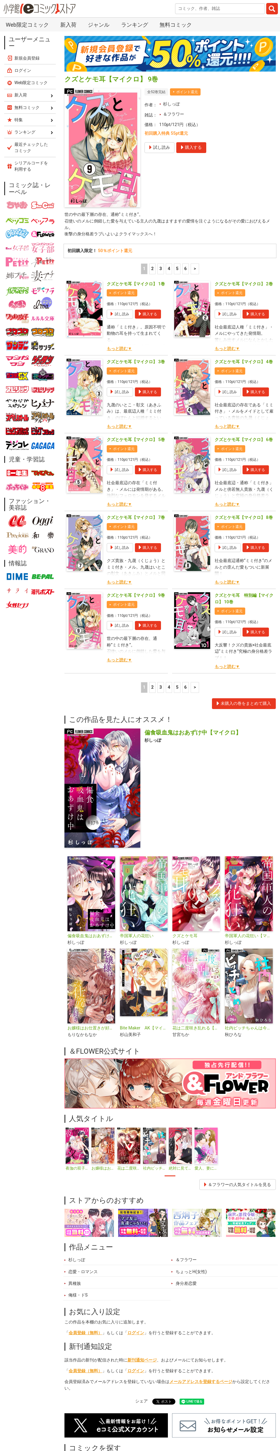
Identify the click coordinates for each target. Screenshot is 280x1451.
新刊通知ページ (142, 1360)
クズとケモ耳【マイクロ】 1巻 (136, 284)
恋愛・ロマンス (83, 1271)
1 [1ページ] (144, 268)
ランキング (134, 25)
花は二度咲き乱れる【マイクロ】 (196, 1028)
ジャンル (98, 25)
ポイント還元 (187, 92)
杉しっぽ (171, 104)
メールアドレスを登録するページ (200, 1381)
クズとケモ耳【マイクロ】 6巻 (244, 439)
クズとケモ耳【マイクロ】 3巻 (136, 361)
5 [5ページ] (177, 268)
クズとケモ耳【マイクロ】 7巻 (136, 517)
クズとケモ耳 (185, 935)
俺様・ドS (78, 1295)
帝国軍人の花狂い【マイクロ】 (249, 935)
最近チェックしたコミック (31, 147)
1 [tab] (170, 1175)
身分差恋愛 (186, 1283)
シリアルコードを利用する (31, 166)
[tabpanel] (77, 1149)
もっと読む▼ (119, 348)
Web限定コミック (27, 25)
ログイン (135, 1332)
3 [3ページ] (160, 268)
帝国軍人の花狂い (136, 935)
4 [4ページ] (169, 268)
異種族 (74, 1283)
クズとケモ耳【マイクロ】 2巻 (244, 284)
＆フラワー (173, 114)
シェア (141, 1401)
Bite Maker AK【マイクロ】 (144, 1028)
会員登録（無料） (85, 1332)
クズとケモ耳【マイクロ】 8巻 (244, 517)
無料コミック (175, 25)
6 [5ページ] (185, 268)
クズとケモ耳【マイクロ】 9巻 (136, 595)
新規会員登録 (27, 58)
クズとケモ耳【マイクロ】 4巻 (244, 361)
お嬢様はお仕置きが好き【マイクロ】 (91, 1028)
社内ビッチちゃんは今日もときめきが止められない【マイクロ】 (249, 1028)
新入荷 (68, 25)
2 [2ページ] (152, 268)
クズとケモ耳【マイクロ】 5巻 (136, 439)
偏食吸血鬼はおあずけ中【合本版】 (91, 935)
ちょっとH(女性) (191, 1271)
